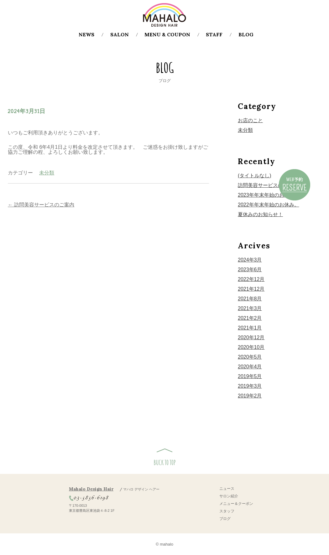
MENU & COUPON (167, 34)
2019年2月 (250, 395)
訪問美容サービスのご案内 (41, 204)
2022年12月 (251, 279)
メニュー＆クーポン (236, 503)
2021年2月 (250, 318)
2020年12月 (251, 337)
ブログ (225, 518)
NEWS (86, 34)
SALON (119, 34)
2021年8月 (250, 298)
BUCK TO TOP (165, 462)
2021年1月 (250, 327)
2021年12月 (251, 289)
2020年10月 (251, 347)
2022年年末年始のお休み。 (268, 204)
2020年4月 (250, 366)
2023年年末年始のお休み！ (268, 195)
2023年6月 (250, 269)
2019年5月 (250, 376)
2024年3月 (250, 259)
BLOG (245, 34)
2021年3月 (250, 308)
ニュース (226, 488)
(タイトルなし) (254, 175)
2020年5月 (250, 357)
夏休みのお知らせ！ (260, 214)
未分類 (46, 172)
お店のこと (250, 120)
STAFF (214, 34)
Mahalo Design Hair (114, 489)
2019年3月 (250, 386)
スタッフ (226, 511)
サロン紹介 (228, 496)
